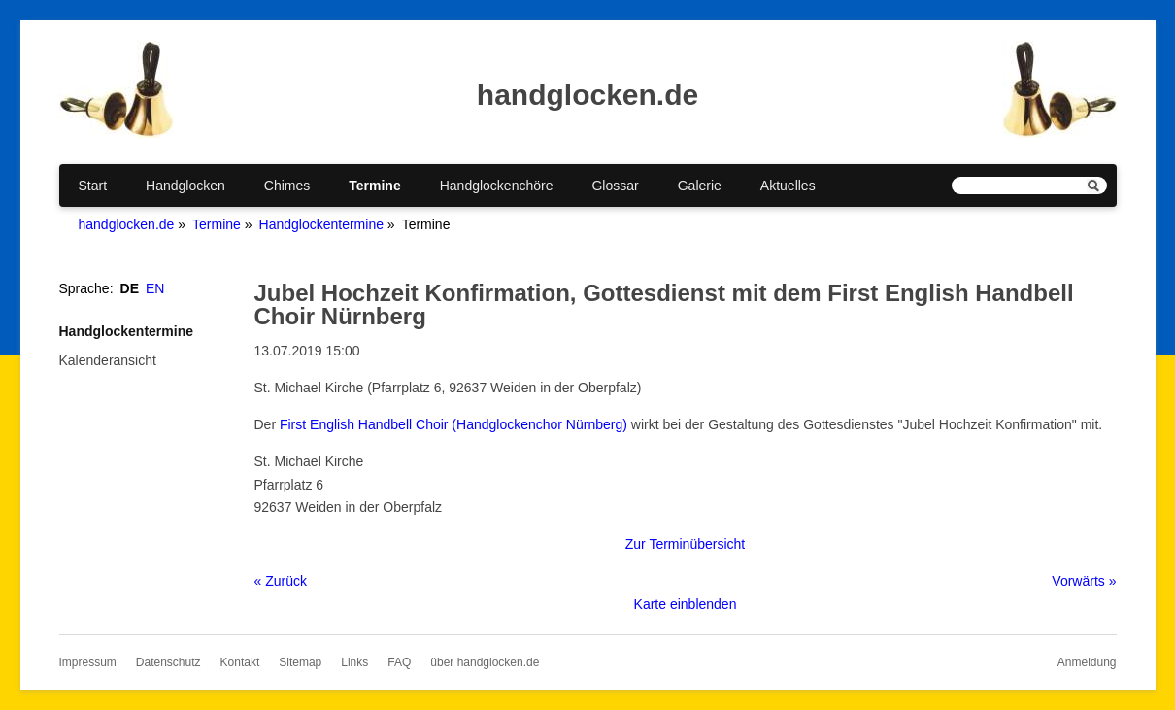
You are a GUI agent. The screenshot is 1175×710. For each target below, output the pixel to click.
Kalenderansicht (107, 360)
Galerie (700, 185)
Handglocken (185, 185)
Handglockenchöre (497, 185)
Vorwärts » (1084, 581)
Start (93, 185)
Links (354, 662)
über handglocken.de (484, 662)
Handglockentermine (321, 224)
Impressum (88, 662)
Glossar (614, 185)
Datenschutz (168, 662)
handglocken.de (127, 224)
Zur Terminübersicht (685, 544)
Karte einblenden (685, 604)
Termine (374, 185)
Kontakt (240, 662)
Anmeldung (1087, 662)
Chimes (287, 185)
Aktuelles (788, 185)
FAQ (399, 662)
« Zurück (280, 581)
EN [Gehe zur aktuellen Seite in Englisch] (155, 288)
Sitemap (300, 662)
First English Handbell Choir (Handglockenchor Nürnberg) (453, 424)
